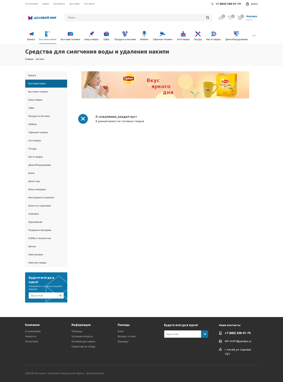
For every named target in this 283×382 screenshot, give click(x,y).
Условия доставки (83, 341)
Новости (30, 336)
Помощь (76, 331)
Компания (32, 324)
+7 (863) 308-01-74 (238, 333)
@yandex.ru (244, 341)
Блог (121, 331)
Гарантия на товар (83, 346)
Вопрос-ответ (127, 336)
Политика (31, 341)
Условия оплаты (82, 336)
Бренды (123, 341)
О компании (33, 331)
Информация (81, 324)
